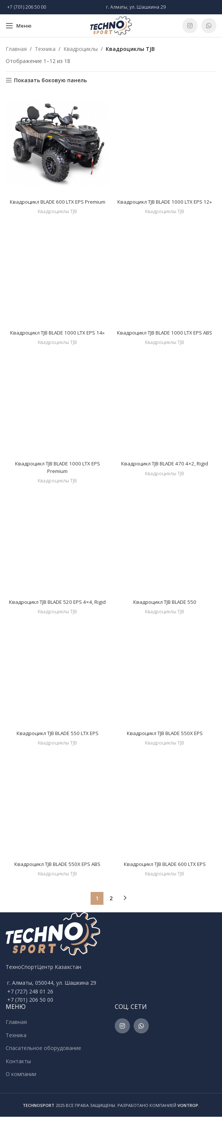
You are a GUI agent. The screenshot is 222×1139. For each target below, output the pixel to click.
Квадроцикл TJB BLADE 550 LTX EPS (57, 754)
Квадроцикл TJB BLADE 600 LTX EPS (165, 886)
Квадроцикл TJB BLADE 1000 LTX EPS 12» (164, 205)
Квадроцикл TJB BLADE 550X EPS (165, 754)
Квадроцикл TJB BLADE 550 (165, 616)
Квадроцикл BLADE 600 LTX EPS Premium (58, 205)
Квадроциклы (80, 48)
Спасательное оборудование (43, 1070)
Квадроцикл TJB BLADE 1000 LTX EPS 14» (57, 343)
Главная (16, 48)
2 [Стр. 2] (111, 920)
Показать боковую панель (50, 80)
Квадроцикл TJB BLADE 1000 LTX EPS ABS (164, 343)
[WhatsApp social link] (208, 25)
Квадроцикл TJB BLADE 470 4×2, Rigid (165, 478)
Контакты (18, 1083)
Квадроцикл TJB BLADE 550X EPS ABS (57, 886)
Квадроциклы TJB (57, 218)
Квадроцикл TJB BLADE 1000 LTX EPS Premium (57, 482)
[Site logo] (111, 25)
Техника (45, 48)
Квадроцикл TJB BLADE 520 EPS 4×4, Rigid (57, 620)
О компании (21, 1096)
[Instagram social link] (189, 25)
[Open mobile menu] (18, 25)
